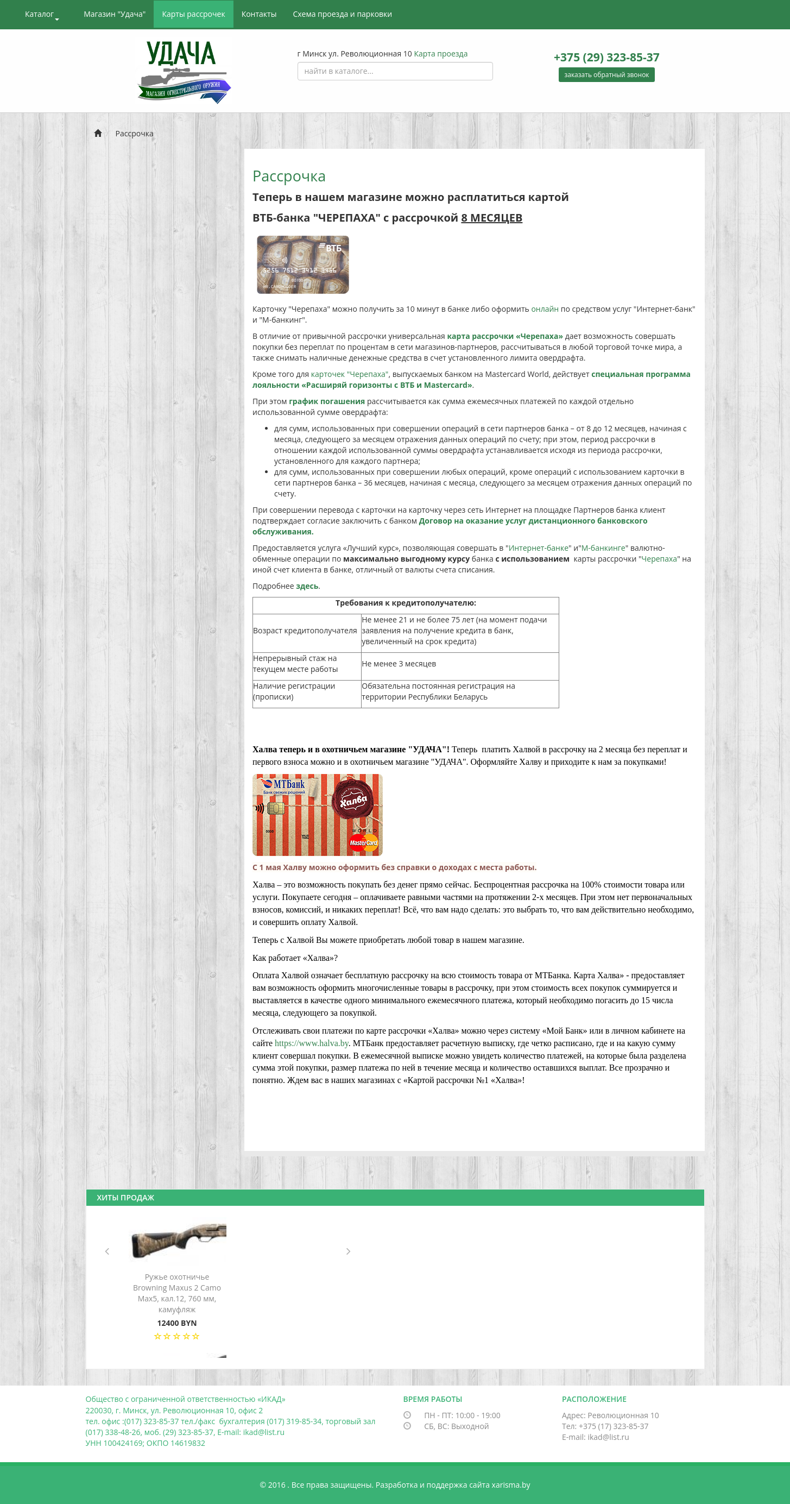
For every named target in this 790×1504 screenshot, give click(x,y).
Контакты (259, 14)
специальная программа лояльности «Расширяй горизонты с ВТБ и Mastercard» (471, 379)
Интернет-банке (538, 548)
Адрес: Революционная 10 (610, 1415)
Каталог (42, 15)
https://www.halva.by (312, 1043)
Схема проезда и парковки (342, 14)
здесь (307, 586)
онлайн (545, 309)
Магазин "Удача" (115, 14)
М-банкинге (603, 548)
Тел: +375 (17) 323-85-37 (605, 1426)
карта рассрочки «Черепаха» (505, 336)
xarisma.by (511, 1485)
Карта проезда (440, 53)
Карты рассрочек (193, 14)
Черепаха (660, 558)
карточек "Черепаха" (350, 374)
